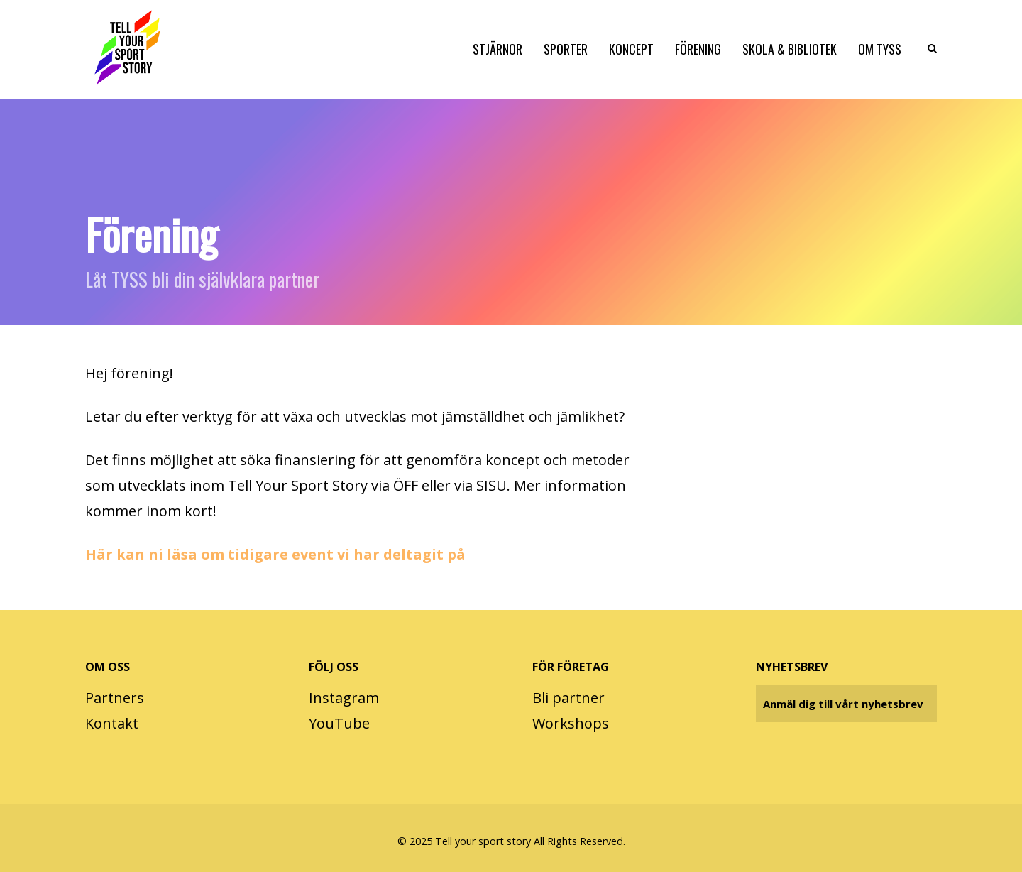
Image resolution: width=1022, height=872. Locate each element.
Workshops (570, 723)
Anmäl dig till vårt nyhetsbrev (843, 704)
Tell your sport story (483, 841)
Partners (114, 697)
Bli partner (568, 697)
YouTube (339, 723)
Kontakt (111, 723)
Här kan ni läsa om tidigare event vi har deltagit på (275, 554)
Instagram (344, 697)
